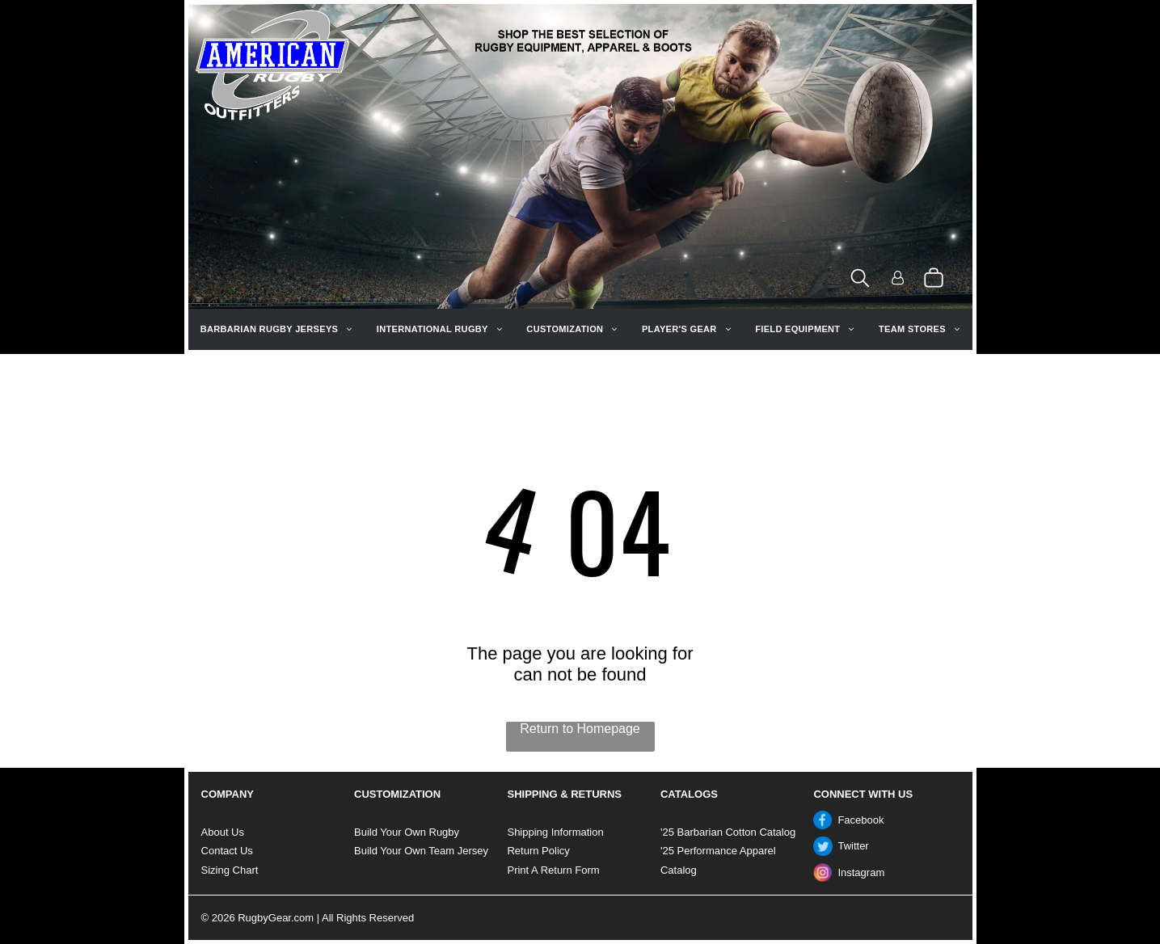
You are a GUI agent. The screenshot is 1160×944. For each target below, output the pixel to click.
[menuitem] (276, 329)
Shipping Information (555, 832)
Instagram (860, 872)
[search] (860, 279)
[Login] (898, 279)
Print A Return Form (553, 870)
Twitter (852, 846)
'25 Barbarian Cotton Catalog (727, 832)
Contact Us (227, 851)
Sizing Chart (230, 870)
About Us (222, 832)
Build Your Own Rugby (406, 832)
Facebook (860, 820)
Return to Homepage (580, 728)
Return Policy (538, 851)
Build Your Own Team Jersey (421, 851)
